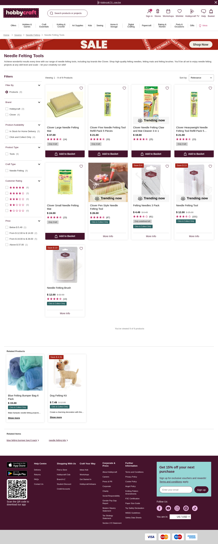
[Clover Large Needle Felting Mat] (65, 104)
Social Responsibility (111, 496)
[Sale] (109, 44)
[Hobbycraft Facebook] (159, 508)
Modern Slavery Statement (109, 509)
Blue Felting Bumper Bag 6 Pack (23, 397)
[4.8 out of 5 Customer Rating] (143, 139)
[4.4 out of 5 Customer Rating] (57, 299)
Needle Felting (33, 35)
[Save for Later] (81, 88)
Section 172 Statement (112, 523)
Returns (37, 475)
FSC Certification (132, 499)
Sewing (18, 35)
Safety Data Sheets (133, 518)
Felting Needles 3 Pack (146, 205)
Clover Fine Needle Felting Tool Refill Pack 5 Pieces (108, 129)
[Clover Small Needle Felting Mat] (65, 182)
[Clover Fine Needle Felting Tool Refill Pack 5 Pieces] (108, 104)
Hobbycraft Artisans (88, 484)
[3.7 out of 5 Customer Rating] (143, 216)
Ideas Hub (84, 470)
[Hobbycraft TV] (192, 13)
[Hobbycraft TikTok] (195, 508)
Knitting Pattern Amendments (131, 492)
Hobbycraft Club (63, 475)
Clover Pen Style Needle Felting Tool (104, 207)
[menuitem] (13, 25)
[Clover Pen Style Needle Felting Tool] (108, 182)
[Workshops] (168, 13)
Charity (105, 491)
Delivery (37, 470)
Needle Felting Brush (59, 287)
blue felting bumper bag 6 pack (23, 440)
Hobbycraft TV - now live (109, 2)
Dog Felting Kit (58, 395)
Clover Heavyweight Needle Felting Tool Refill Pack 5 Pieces (192, 129)
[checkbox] (22, 108)
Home (6, 35)
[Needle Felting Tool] (194, 182)
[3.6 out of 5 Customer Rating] (186, 216)
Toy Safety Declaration (134, 508)
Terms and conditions (170, 481)
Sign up (201, 489)
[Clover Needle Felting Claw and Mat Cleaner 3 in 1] (151, 104)
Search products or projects (66, 13)
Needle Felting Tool (187, 205)
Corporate (107, 486)
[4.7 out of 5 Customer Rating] (57, 139)
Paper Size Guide (132, 503)
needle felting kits (58, 440)
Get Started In (85, 479)
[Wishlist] (179, 13)
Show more (14, 418)
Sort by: (183, 77)
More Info (108, 236)
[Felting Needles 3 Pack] (151, 182)
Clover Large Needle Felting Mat (63, 129)
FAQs (36, 479)
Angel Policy (130, 486)
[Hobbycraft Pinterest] (186, 508)
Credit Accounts (63, 489)
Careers (106, 477)
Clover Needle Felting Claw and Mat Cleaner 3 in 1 (148, 129)
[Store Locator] (157, 13)
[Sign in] (149, 13)
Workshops (84, 475)
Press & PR (107, 482)
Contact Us (38, 484)
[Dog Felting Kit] (67, 373)
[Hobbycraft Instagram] (177, 508)
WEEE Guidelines (132, 513)
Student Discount (64, 484)
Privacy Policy (131, 477)
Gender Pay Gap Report (110, 502)
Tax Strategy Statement (108, 517)
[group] (109, 2)
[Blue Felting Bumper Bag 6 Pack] (25, 373)
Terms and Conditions (134, 472)
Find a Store (62, 470)
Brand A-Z (61, 479)
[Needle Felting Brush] (65, 264)
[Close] (215, 2)
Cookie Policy (131, 482)
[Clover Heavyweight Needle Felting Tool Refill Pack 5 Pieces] (194, 104)
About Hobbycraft (110, 472)
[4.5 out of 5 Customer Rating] (100, 139)
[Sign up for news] (176, 489)
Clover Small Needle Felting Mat (63, 207)
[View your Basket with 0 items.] (211, 13)
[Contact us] (203, 13)
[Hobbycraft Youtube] (168, 508)
